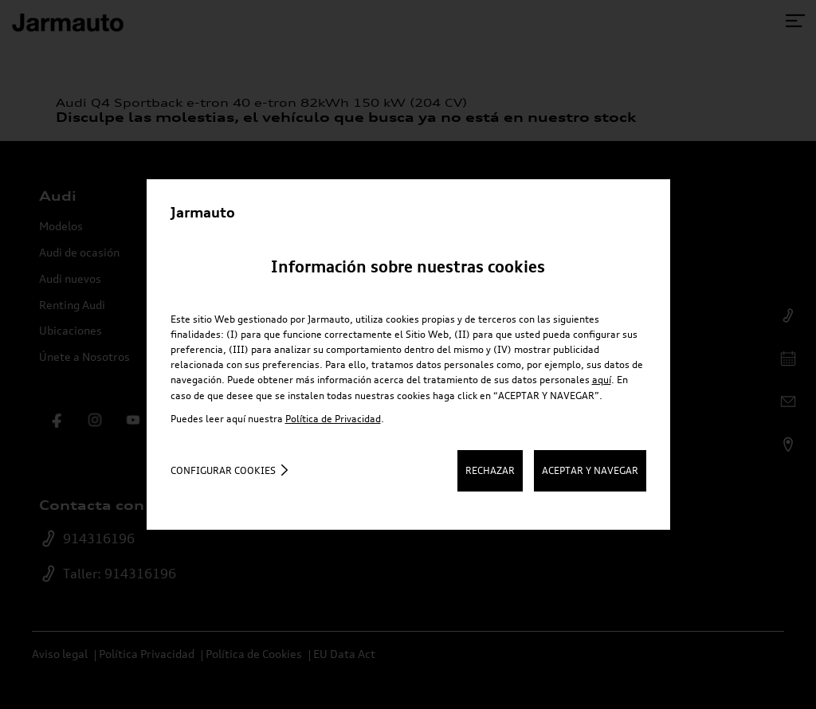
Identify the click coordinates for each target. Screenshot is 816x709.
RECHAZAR (490, 470)
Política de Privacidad (333, 419)
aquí (601, 380)
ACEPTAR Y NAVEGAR (590, 470)
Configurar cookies (223, 470)
